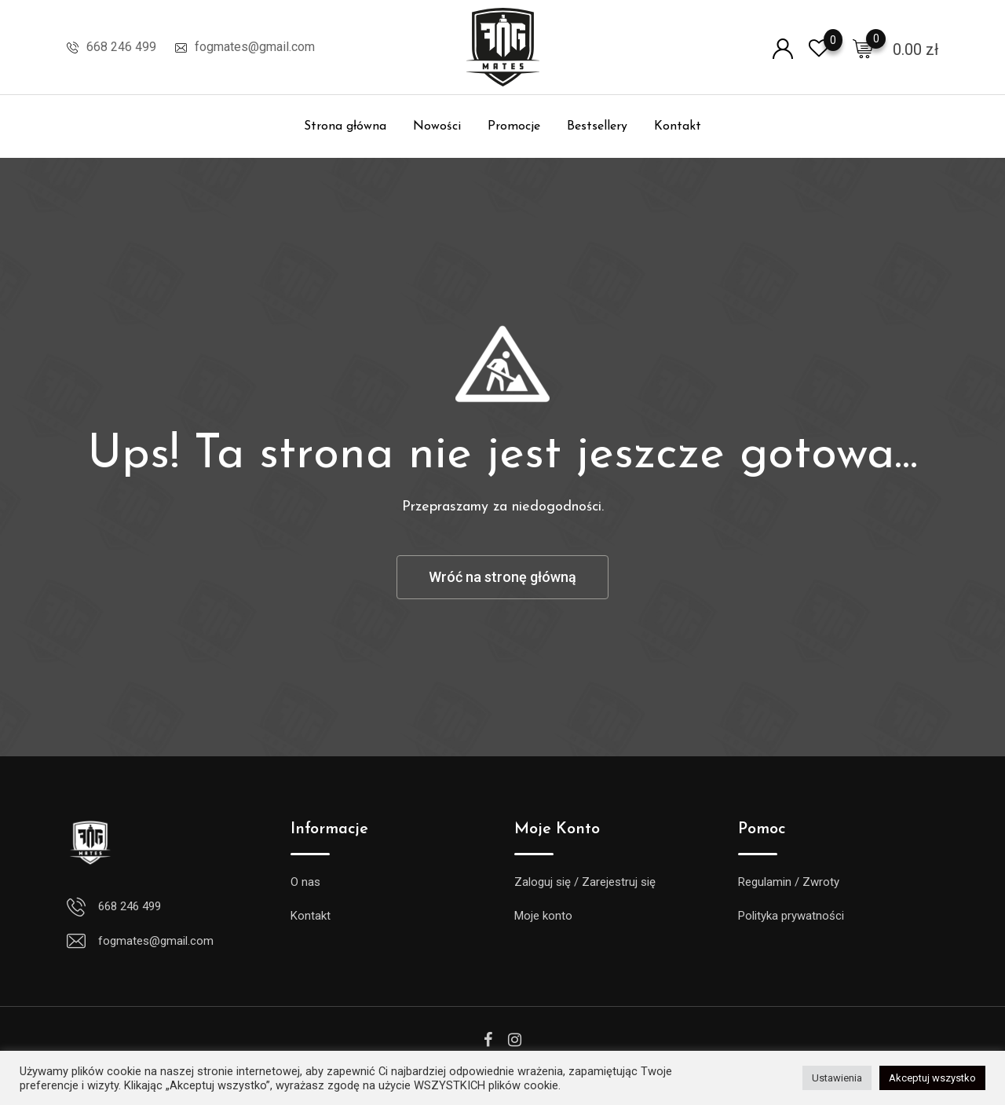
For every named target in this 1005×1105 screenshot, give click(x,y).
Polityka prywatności (791, 916)
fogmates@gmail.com (255, 46)
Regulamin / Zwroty (788, 882)
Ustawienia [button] (837, 1078)
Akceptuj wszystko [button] (932, 1078)
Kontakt (677, 126)
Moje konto (543, 916)
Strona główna (345, 126)
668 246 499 (121, 46)
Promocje (514, 126)
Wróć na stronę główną (502, 577)
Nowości (437, 126)
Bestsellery (597, 126)
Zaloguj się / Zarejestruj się (585, 882)
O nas (305, 882)
